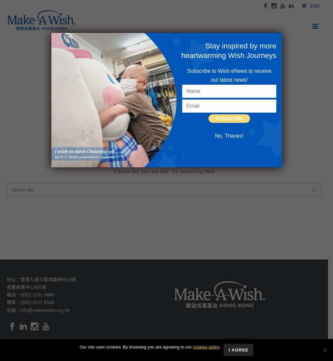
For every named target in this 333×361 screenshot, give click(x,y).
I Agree (238, 349)
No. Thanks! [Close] (229, 136)
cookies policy (206, 347)
